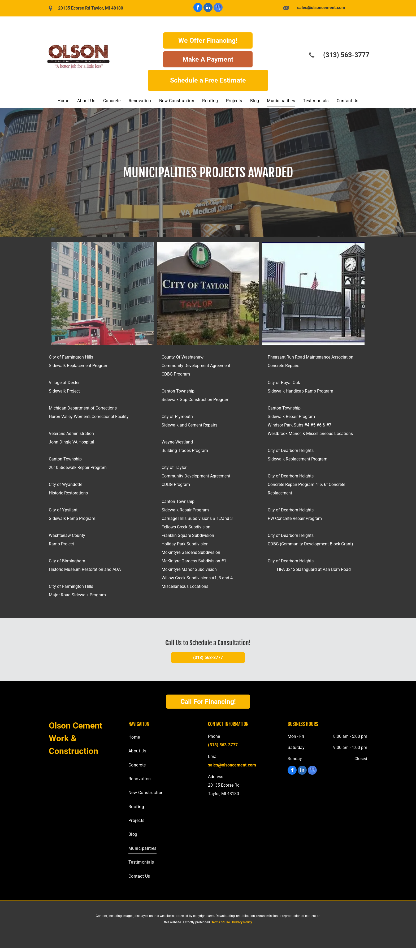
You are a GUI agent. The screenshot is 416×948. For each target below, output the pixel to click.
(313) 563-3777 (346, 55)
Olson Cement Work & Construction (75, 738)
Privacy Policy (242, 922)
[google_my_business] (218, 8)
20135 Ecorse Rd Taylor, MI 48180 (90, 8)
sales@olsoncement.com (321, 7)
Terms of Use (220, 922)
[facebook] (197, 8)
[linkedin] (208, 8)
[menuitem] (63, 100)
